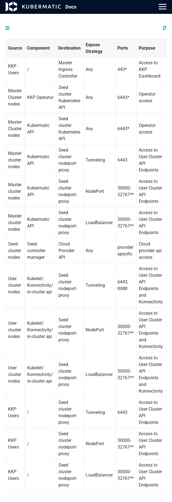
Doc (70, 7)
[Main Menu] (162, 6)
